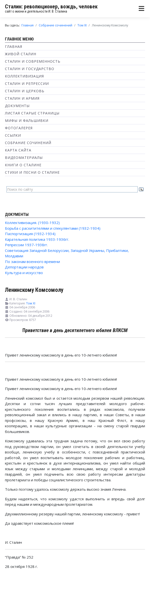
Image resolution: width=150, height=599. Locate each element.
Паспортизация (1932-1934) (30, 233)
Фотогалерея (19, 128)
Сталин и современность (32, 61)
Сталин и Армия (22, 98)
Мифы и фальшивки (26, 120)
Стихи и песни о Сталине (32, 172)
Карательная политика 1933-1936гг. (37, 239)
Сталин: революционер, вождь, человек (51, 6)
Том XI (30, 303)
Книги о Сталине (23, 165)
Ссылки (13, 135)
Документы (17, 105)
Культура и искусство (24, 272)
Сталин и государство (29, 68)
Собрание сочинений (28, 142)
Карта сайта (18, 150)
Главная (13, 46)
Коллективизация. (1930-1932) (32, 222)
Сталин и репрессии (27, 83)
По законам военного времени (32, 261)
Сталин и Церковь (24, 91)
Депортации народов (24, 266)
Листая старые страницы (32, 113)
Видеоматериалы (24, 157)
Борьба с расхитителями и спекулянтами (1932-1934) (52, 228)
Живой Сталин (20, 54)
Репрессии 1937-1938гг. (26, 244)
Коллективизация (24, 76)
